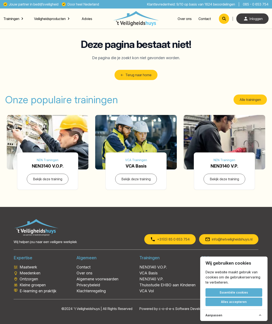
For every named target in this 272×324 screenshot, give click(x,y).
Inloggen (252, 18)
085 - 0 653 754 (256, 4)
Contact (204, 19)
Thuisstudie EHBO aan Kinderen (167, 285)
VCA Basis (148, 273)
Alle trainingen (250, 99)
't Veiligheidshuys (87, 309)
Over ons (185, 19)
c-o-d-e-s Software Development (185, 309)
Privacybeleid (88, 285)
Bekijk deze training (47, 179)
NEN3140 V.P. (151, 279)
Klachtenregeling (91, 291)
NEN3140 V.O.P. (153, 267)
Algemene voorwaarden (97, 279)
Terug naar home (136, 74)
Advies (87, 19)
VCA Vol (146, 291)
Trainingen (11, 19)
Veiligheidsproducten (50, 19)
